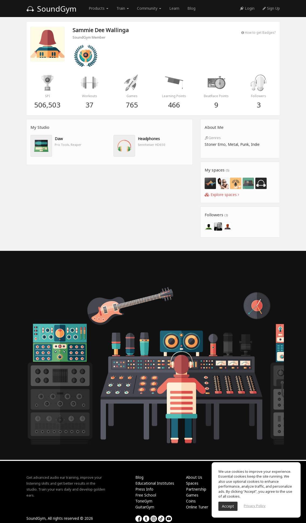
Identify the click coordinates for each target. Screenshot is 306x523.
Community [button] (149, 8)
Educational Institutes (154, 483)
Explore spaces (222, 194)
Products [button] (98, 8)
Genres (213, 137)
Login (247, 8)
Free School (145, 495)
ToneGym (143, 501)
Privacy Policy (255, 505)
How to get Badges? (258, 32)
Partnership (196, 489)
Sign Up (271, 8)
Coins (191, 501)
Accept (228, 506)
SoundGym (51, 9)
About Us (194, 477)
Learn (174, 8)
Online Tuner (197, 506)
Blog (191, 8)
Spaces (192, 483)
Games (192, 495)
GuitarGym (144, 506)
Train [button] (122, 8)
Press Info (144, 489)
